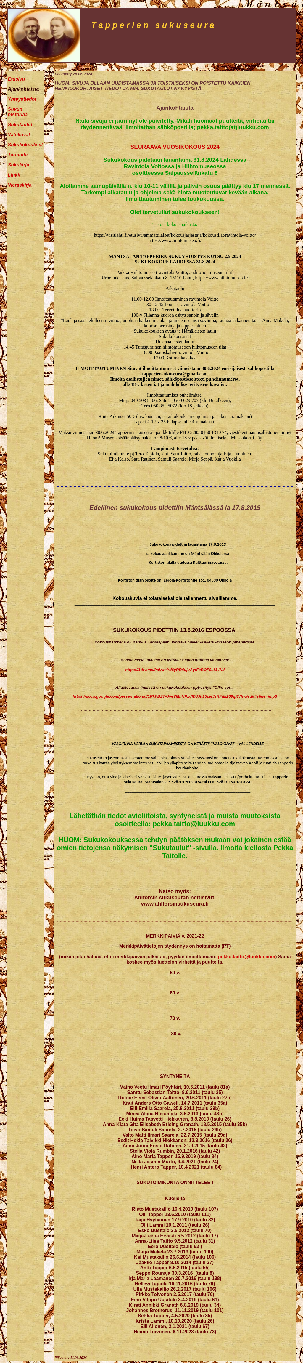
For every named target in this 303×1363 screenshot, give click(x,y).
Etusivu (16, 78)
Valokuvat (19, 134)
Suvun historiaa (18, 112)
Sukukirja (18, 164)
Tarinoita (18, 154)
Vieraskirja (20, 185)
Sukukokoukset (25, 144)
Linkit (14, 174)
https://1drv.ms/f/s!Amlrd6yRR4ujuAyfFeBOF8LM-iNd (175, 669)
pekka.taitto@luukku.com (246, 956)
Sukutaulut (20, 124)
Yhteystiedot (22, 99)
